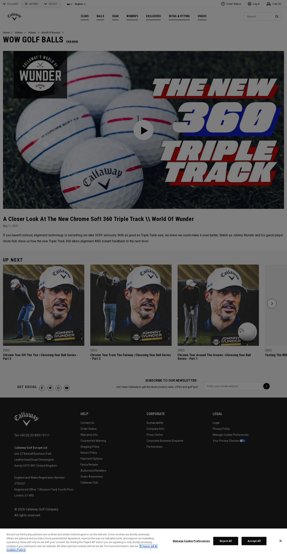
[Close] (280, 540)
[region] (143, 541)
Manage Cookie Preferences (191, 540)
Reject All (226, 540)
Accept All (254, 540)
